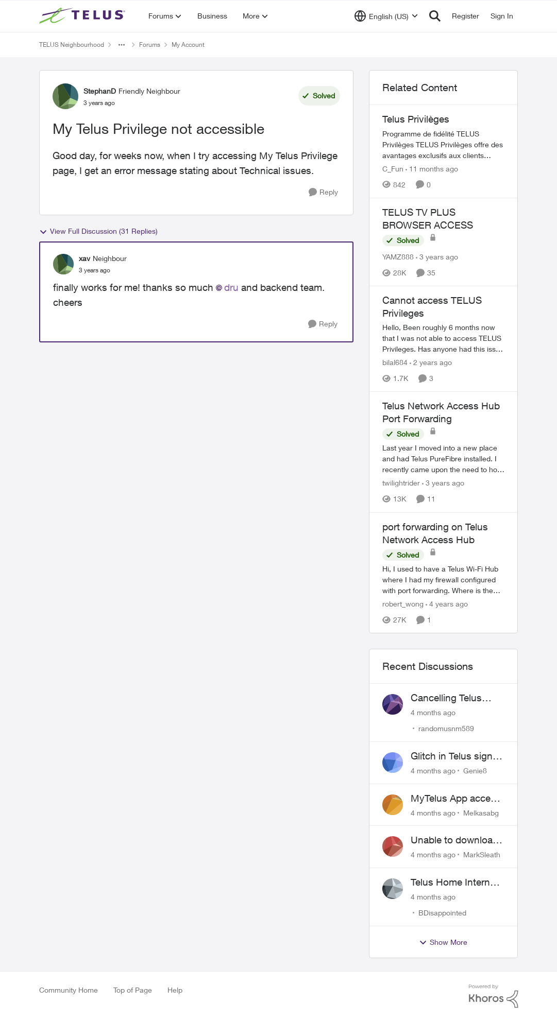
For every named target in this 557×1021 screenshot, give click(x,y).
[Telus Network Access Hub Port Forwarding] (443, 459)
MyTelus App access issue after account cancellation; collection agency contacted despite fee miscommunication (458, 798)
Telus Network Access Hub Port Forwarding (441, 412)
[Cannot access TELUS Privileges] (443, 338)
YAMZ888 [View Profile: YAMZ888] (398, 256)
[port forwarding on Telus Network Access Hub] (443, 579)
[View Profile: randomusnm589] (392, 704)
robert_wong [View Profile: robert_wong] (403, 603)
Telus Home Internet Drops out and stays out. (455, 882)
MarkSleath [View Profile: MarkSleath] (481, 854)
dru (231, 287)
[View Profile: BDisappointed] (392, 888)
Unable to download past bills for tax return (454, 840)
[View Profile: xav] (63, 264)
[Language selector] (386, 16)
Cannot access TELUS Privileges (432, 307)
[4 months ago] (433, 712)
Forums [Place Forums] (149, 44)
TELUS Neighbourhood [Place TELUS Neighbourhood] (71, 44)
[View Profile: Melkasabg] (392, 804)
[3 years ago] (437, 256)
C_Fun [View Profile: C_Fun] (392, 168)
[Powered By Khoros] (493, 996)
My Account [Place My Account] (188, 44)
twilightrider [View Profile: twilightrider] (401, 483)
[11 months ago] (432, 168)
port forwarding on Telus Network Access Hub (435, 533)
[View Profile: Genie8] (392, 762)
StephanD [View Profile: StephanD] (99, 90)
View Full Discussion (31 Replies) (98, 231)
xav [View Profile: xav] (84, 258)
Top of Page (132, 989)
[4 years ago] (447, 603)
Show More (443, 942)
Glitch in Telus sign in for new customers (457, 756)
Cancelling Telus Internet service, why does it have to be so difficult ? (456, 698)
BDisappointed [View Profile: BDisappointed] (442, 912)
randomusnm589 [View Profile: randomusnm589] (446, 728)
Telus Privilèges (415, 119)
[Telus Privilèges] (443, 144)
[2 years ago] (431, 362)
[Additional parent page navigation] (121, 45)
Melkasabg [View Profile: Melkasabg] (481, 812)
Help (174, 989)
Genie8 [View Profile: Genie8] (475, 770)
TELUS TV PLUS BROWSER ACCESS (427, 218)
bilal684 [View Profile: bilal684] (395, 362)
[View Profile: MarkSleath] (392, 846)
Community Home (68, 989)
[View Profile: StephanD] (65, 96)
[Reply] (323, 192)
